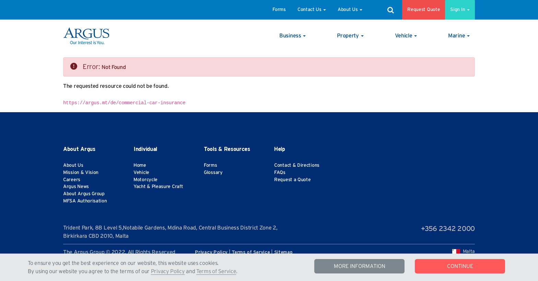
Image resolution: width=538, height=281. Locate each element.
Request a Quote (292, 179)
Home (139, 165)
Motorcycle (145, 179)
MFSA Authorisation (85, 201)
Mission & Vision (80, 172)
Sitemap (283, 252)
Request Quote (423, 9)
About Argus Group (84, 193)
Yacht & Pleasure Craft (158, 186)
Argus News (76, 186)
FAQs (279, 172)
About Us (350, 9)
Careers (71, 179)
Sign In (460, 9)
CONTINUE (460, 266)
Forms (279, 9)
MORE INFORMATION (359, 266)
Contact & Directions (296, 165)
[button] (292, 36)
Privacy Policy (168, 271)
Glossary (213, 172)
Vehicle (141, 172)
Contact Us (311, 9)
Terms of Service (216, 271)
